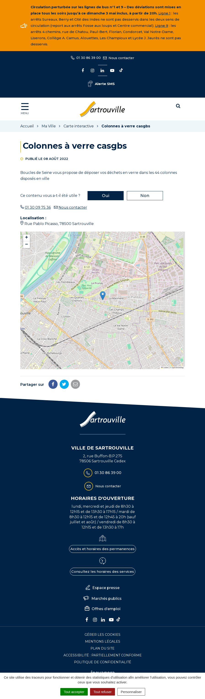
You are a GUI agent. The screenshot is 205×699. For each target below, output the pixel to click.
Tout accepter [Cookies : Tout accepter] (74, 692)
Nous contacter (73, 207)
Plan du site (102, 648)
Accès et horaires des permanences (102, 549)
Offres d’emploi (102, 609)
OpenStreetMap (178, 368)
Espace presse (103, 588)
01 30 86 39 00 (102, 473)
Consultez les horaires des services (102, 571)
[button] (103, 295)
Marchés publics (102, 598)
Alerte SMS (101, 84)
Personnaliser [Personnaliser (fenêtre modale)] (131, 692)
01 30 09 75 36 (38, 207)
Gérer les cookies (102, 635)
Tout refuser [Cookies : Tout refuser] (102, 692)
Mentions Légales (102, 641)
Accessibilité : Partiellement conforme (103, 655)
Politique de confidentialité (102, 662)
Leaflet (164, 368)
